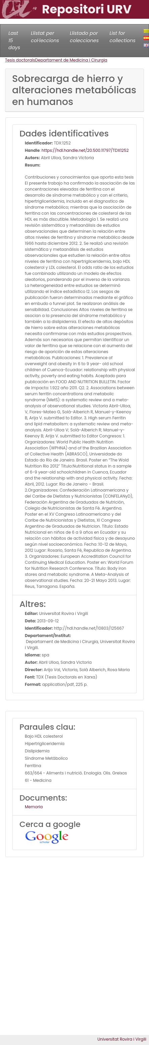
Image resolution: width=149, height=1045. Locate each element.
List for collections (122, 37)
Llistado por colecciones (84, 37)
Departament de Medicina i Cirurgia (71, 60)
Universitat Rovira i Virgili (121, 1039)
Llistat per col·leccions (45, 37)
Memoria (34, 807)
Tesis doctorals (20, 60)
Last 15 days (14, 40)
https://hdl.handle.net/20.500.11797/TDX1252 (85, 150)
